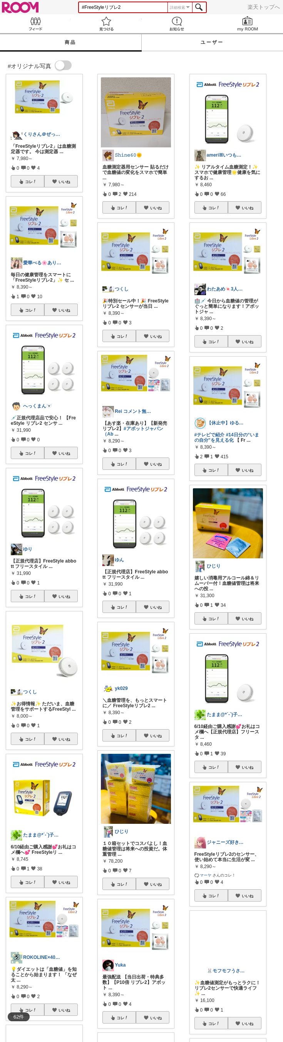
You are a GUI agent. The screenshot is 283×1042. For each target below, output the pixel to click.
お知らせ (177, 23)
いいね (64, 182)
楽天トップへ (264, 7)
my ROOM (247, 23)
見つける (106, 23)
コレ (31, 182)
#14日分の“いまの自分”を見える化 (226, 437)
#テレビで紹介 (209, 435)
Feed (35, 23)
